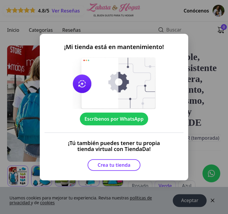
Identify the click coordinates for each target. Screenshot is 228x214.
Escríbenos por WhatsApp (114, 119)
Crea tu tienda (114, 165)
